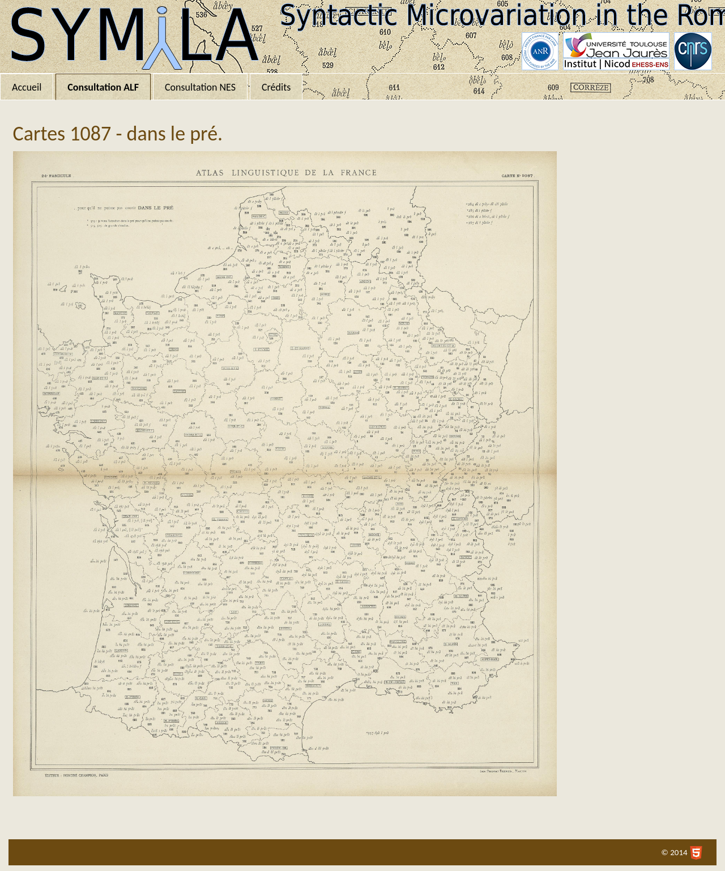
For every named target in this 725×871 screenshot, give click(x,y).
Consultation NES (200, 87)
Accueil (26, 87)
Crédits (276, 87)
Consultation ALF (103, 87)
